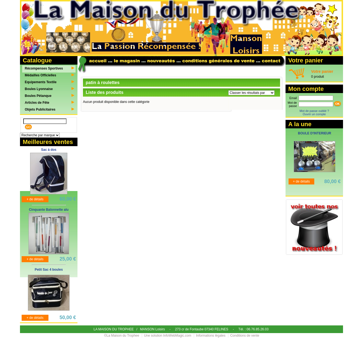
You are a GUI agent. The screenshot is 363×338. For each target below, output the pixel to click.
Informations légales (210, 335)
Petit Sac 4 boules (49, 269)
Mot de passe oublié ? (314, 110)
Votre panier (322, 71)
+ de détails (35, 199)
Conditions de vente (244, 335)
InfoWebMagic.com (177, 335)
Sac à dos (48, 150)
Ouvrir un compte (314, 114)
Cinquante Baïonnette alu (49, 210)
